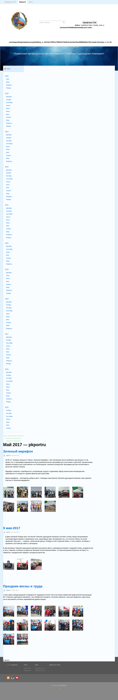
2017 (7, 334)
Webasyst (63, 685)
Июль (8, 108)
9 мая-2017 (11, 528)
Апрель (8, 117)
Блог (36, 665)
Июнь (8, 111)
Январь (8, 88)
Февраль (9, 85)
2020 (7, 243)
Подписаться (39, 668)
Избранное (27, 670)
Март (8, 82)
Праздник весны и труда (22, 586)
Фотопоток (27, 668)
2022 (7, 167)
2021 (7, 205)
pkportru (15, 665)
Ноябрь (8, 99)
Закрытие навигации (13, 441)
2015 (7, 407)
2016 (7, 369)
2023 (7, 132)
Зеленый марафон (18, 451)
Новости (22, 2)
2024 (7, 93)
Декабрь (9, 96)
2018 (7, 299)
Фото (30, 2)
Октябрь (9, 141)
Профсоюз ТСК (10, 2)
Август (8, 105)
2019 (7, 269)
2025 (7, 76)
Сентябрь (9, 102)
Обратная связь (55, 665)
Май (7, 79)
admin (8, 455)
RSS (7, 69)
